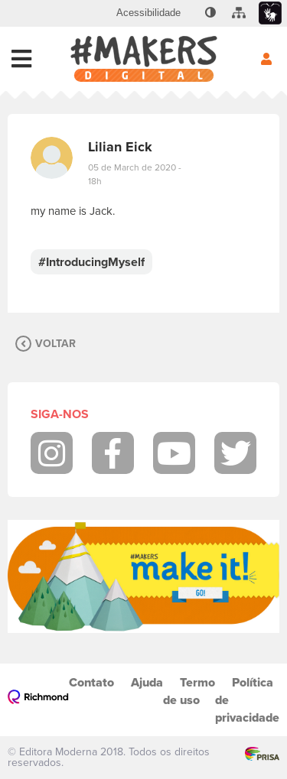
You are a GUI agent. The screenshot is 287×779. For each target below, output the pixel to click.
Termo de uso (189, 691)
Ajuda (147, 682)
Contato (91, 682)
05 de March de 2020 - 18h (134, 174)
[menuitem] (148, 13)
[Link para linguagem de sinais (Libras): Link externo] (270, 13)
